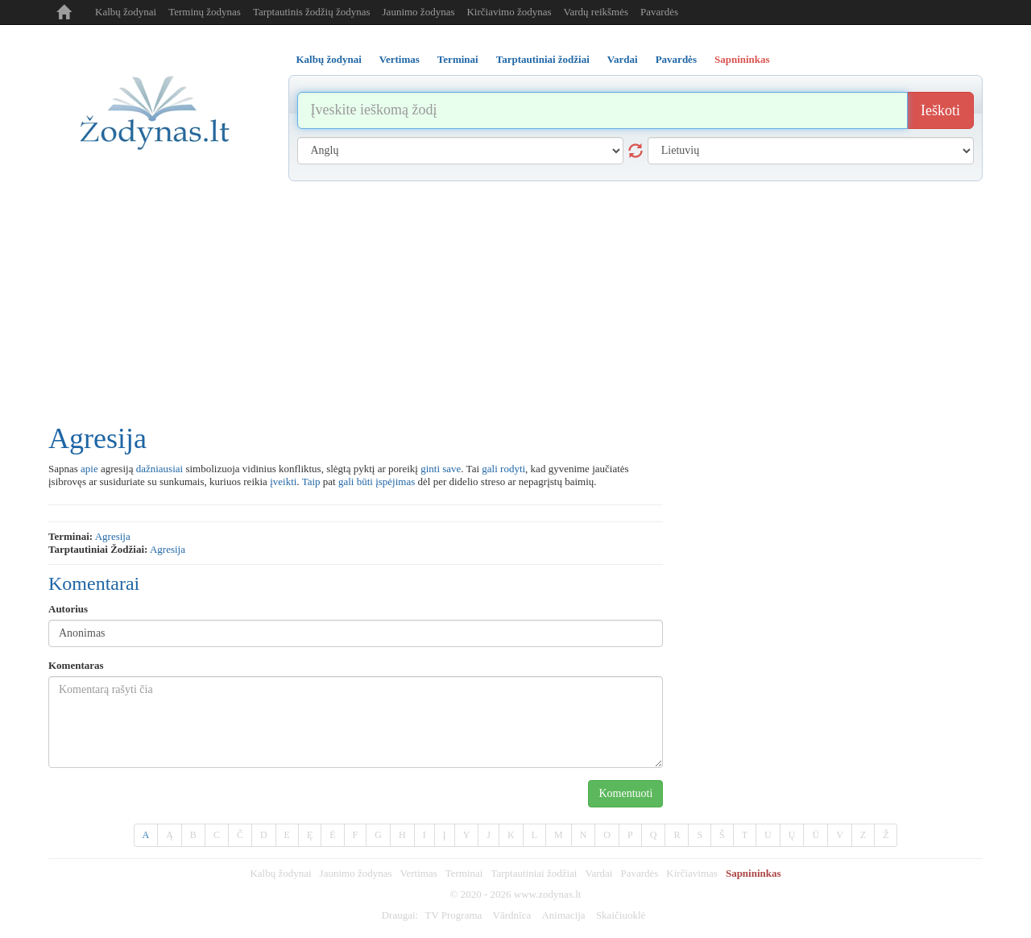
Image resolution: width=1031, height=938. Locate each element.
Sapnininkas (753, 873)
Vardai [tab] (622, 59)
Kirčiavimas (692, 873)
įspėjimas (395, 481)
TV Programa (453, 915)
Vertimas (418, 873)
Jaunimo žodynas (419, 12)
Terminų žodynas (204, 12)
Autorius (68, 609)
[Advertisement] (515, 302)
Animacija (563, 915)
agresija (112, 536)
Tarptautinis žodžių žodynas (312, 12)
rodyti (512, 469)
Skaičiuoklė (620, 915)
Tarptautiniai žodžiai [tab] (543, 59)
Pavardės (659, 12)
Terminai (464, 873)
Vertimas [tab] (399, 59)
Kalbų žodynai (125, 12)
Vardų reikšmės (596, 12)
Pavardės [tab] (676, 59)
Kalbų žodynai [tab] (329, 59)
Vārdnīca (512, 915)
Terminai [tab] (457, 59)
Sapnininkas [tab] (742, 59)
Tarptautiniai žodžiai (534, 873)
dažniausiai (159, 469)
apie (89, 469)
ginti (430, 469)
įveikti (283, 481)
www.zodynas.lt (548, 894)
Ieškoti (940, 110)
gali (490, 469)
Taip (311, 481)
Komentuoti (625, 793)
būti (365, 481)
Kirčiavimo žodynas (508, 12)
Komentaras (76, 665)
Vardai (598, 873)
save (451, 469)
